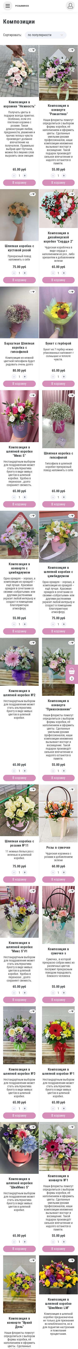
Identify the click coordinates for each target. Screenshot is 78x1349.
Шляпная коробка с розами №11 (19, 843)
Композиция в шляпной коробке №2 (19, 693)
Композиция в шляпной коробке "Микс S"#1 (19, 947)
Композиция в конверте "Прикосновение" (58, 705)
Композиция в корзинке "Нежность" (20, 104)
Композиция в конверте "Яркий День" (19, 1322)
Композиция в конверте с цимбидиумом (19, 568)
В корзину (19, 183)
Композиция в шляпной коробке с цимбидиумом (58, 572)
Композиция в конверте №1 (58, 1178)
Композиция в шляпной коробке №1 (58, 1071)
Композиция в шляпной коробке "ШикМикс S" (19, 1183)
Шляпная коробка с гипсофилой (58, 455)
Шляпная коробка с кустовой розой (19, 248)
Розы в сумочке (58, 847)
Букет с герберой (58, 343)
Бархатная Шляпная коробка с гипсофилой (19, 347)
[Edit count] (19, 175)
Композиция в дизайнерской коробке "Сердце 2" (58, 237)
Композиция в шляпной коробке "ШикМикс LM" (58, 1303)
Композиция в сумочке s (58, 951)
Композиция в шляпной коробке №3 (19, 1071)
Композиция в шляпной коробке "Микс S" (19, 451)
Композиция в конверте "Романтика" (58, 110)
